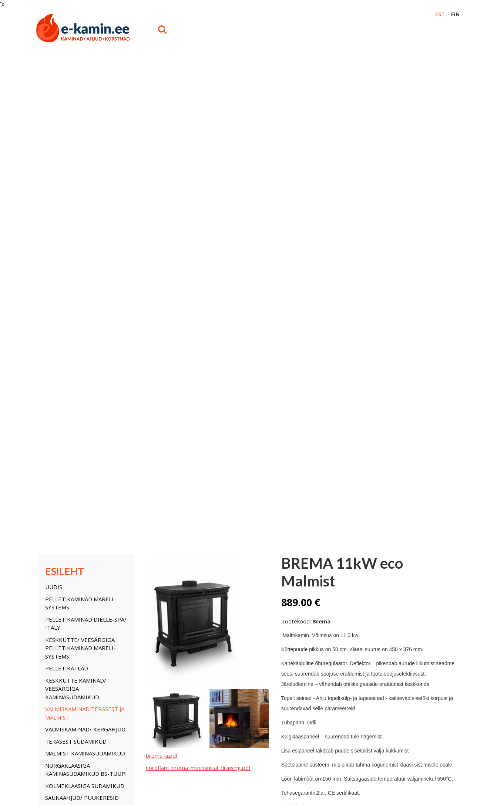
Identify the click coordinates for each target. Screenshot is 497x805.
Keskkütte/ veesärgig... (63, 616)
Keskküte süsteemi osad (81, 394)
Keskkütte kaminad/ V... (64, 630)
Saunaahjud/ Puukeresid (82, 309)
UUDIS (53, 98)
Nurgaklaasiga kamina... (64, 664)
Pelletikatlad (66, 179)
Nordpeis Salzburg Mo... (203, 602)
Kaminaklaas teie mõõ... (135, 609)
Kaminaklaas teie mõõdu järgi (82, 346)
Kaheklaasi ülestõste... (202, 623)
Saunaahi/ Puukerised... (136, 650)
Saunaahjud (191, 650)
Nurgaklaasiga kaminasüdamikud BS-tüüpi (86, 281)
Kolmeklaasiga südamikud (84, 297)
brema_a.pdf (162, 266)
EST (440, 14)
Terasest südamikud (76, 252)
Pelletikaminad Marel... (63, 602)
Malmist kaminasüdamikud (85, 264)
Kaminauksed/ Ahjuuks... (137, 602)
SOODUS (56, 426)
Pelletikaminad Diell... (61, 609)
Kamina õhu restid (197, 637)
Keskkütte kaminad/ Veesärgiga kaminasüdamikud (75, 200)
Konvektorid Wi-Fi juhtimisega (73, 410)
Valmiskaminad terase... (64, 637)
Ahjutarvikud (191, 609)
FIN (455, 14)
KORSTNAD (60, 361)
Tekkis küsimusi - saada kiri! (340, 355)
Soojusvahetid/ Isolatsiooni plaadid (77, 378)
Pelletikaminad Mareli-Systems (80, 114)
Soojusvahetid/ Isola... (134, 623)
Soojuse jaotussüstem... (204, 630)
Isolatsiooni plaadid (199, 643)
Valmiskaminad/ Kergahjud (85, 240)
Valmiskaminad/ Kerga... (65, 643)
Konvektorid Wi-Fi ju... (133, 637)
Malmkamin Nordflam (201, 616)
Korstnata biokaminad (202, 595)
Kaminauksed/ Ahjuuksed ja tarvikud (85, 325)
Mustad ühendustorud (196, 502)
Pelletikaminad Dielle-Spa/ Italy (86, 135)
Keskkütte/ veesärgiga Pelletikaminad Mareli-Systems (80, 159)
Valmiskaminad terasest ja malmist (84, 225)
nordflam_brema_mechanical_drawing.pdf (198, 279)
